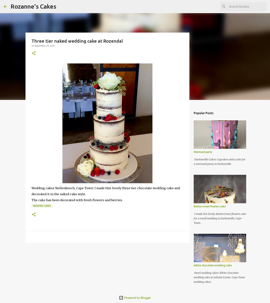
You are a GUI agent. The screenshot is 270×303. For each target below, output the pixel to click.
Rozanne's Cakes (33, 6)
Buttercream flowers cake (210, 206)
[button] (34, 53)
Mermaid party (203, 151)
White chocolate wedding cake (213, 265)
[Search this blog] (247, 6)
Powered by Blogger (135, 297)
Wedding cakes (42, 206)
